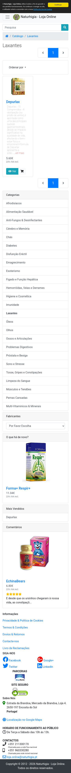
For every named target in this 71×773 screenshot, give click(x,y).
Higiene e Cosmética (18, 296)
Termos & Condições (15, 627)
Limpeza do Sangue (18, 381)
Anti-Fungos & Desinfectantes (24, 220)
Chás (9, 237)
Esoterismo (13, 271)
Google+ (45, 660)
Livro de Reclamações (16, 648)
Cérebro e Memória (17, 228)
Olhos (9, 330)
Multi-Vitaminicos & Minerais (23, 406)
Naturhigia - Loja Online (34, 17)
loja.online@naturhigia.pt (20, 757)
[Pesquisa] (32, 27)
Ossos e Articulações (19, 338)
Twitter (10, 666)
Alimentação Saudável (19, 211)
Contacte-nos (11, 641)
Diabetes (11, 245)
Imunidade (12, 304)
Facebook (12, 660)
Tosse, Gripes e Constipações (24, 372)
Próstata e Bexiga (17, 355)
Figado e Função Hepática (22, 279)
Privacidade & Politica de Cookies (23, 620)
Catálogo (17, 36)
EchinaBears (15, 581)
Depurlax (13, 102)
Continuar (58, 5)
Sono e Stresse (15, 364)
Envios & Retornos (14, 634)
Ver (12, 171)
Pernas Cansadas (17, 397)
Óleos (9, 321)
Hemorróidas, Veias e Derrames (25, 288)
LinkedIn (45, 666)
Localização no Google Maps (22, 719)
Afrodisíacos (14, 203)
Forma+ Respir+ (18, 488)
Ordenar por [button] (16, 67)
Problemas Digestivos (19, 347)
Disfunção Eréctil (16, 254)
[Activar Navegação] (7, 17)
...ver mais (19, 153)
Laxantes (32, 36)
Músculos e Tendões (18, 389)
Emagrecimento (15, 262)
